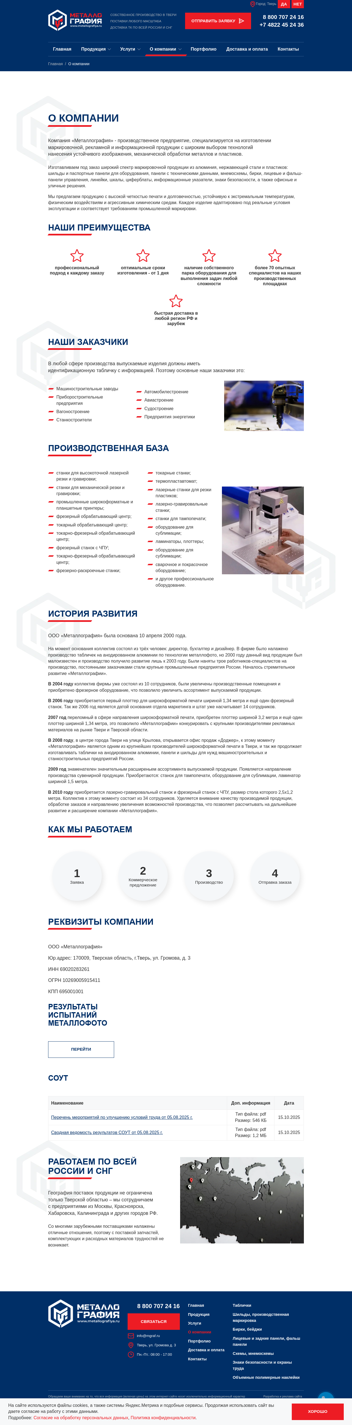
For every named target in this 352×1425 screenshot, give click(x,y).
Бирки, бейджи (247, 1329)
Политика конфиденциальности (163, 1417)
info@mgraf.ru (144, 1336)
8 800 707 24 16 (283, 17)
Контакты (288, 48)
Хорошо (317, 1411)
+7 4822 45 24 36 (282, 24)
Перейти (81, 1049)
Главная (62, 48)
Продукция (96, 48)
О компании (166, 48)
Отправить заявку (218, 21)
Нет (297, 4)
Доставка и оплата (247, 48)
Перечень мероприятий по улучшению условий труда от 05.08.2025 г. (122, 1117)
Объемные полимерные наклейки (266, 1377)
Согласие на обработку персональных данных (81, 1417)
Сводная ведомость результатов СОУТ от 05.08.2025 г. (107, 1132)
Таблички (242, 1305)
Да (284, 4)
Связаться (154, 1321)
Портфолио (203, 48)
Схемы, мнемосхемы (253, 1353)
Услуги (130, 48)
